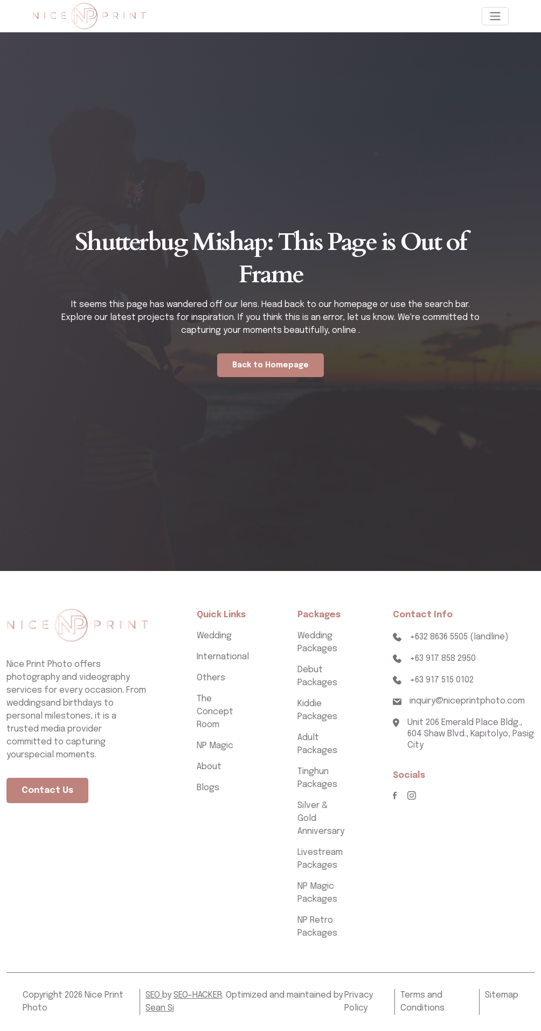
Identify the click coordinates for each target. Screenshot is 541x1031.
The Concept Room (215, 711)
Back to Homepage (270, 365)
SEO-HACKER (198, 995)
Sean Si (159, 1008)
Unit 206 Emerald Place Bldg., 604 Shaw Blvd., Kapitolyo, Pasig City (470, 734)
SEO (153, 995)
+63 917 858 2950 (443, 658)
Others (211, 677)
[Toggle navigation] (495, 16)
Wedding (214, 635)
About (209, 766)
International (223, 656)
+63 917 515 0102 (442, 680)
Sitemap (501, 995)
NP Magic (215, 745)
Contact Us (47, 790)
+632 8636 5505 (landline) (459, 637)
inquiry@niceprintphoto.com (467, 701)
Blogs (208, 787)
